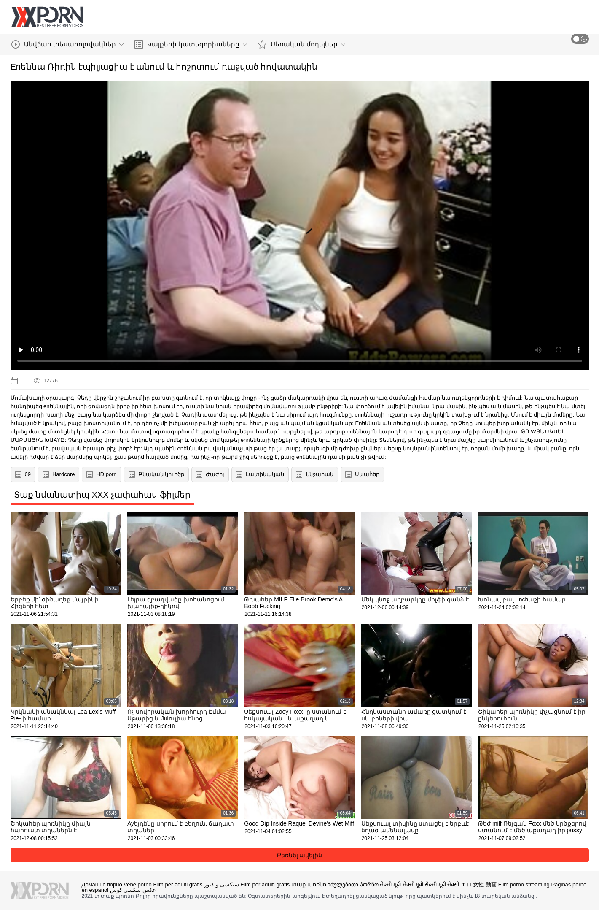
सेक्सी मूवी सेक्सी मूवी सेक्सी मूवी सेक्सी (419, 884)
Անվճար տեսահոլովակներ (67, 44)
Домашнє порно (102, 884)
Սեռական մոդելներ (301, 44)
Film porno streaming (524, 884)
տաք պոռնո (308, 884)
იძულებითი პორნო (353, 884)
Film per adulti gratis (177, 884)
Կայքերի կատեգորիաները (190, 44)
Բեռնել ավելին (299, 855)
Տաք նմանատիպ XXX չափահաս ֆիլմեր (102, 494)
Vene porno (138, 884)
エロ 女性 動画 (479, 884)
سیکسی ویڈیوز (221, 884)
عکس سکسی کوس (133, 890)
